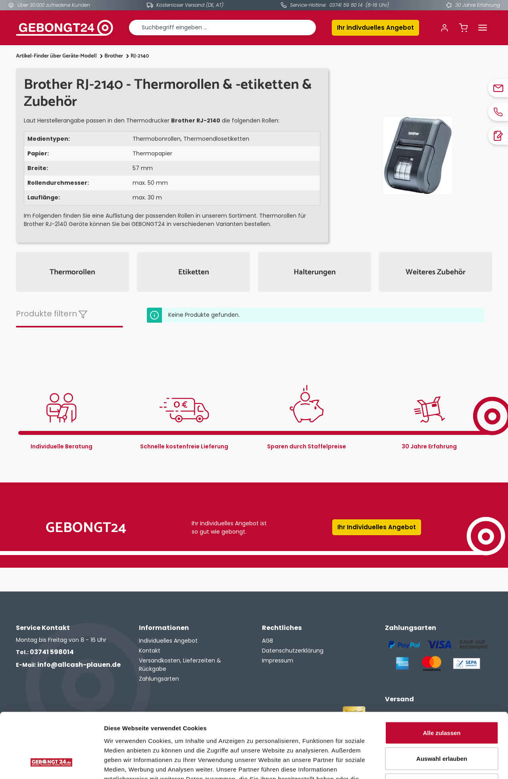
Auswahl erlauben (441, 701)
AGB (267, 641)
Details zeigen (422, 763)
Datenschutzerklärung (292, 651)
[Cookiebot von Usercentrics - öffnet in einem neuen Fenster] (51, 763)
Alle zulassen (441, 675)
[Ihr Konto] (444, 27)
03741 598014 (45, 652)
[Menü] (482, 27)
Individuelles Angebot (168, 641)
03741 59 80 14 (345, 5)
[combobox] (222, 27)
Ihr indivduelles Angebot (375, 27)
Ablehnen (441, 726)
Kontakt (149, 651)
